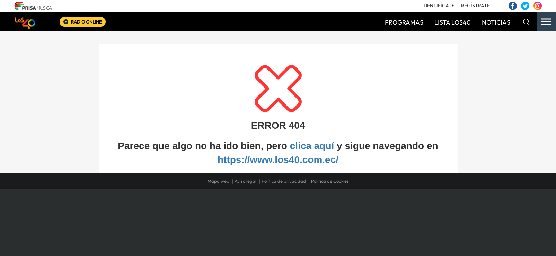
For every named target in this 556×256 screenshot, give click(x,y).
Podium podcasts (262, 229)
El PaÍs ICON (292, 229)
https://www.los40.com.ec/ (278, 159)
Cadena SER (330, 208)
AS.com (352, 208)
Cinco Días (292, 218)
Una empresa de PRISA (137, 213)
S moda (321, 229)
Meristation (385, 229)
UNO (246, 218)
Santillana (264, 208)
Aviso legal (245, 181)
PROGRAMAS (404, 22)
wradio (266, 218)
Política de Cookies (330, 181)
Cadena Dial (319, 218)
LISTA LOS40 (452, 22)
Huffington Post (207, 218)
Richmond (194, 229)
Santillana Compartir (301, 208)
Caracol (401, 208)
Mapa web (218, 181)
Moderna (228, 229)
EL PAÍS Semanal (344, 218)
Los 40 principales (232, 208)
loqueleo (352, 229)
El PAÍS (198, 208)
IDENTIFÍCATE (438, 5)
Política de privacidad (284, 181)
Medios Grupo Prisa (137, 230)
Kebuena (395, 218)
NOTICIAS (496, 22)
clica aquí (312, 145)
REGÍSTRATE (475, 5)
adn (375, 208)
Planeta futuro (370, 218)
